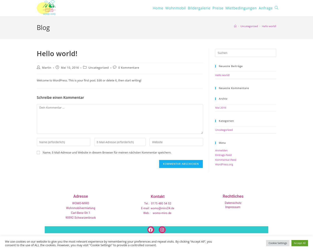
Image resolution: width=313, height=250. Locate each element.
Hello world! (269, 26)
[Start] (235, 26)
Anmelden (221, 150)
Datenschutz (233, 203)
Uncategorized (98, 67)
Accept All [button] (300, 243)
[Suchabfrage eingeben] (245, 53)
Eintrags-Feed (223, 155)
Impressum (232, 207)
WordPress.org (224, 164)
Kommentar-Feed (225, 160)
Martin (47, 67)
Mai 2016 (220, 107)
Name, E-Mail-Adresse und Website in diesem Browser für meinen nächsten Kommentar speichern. (107, 152)
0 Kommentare (128, 67)
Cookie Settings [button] (277, 243)
